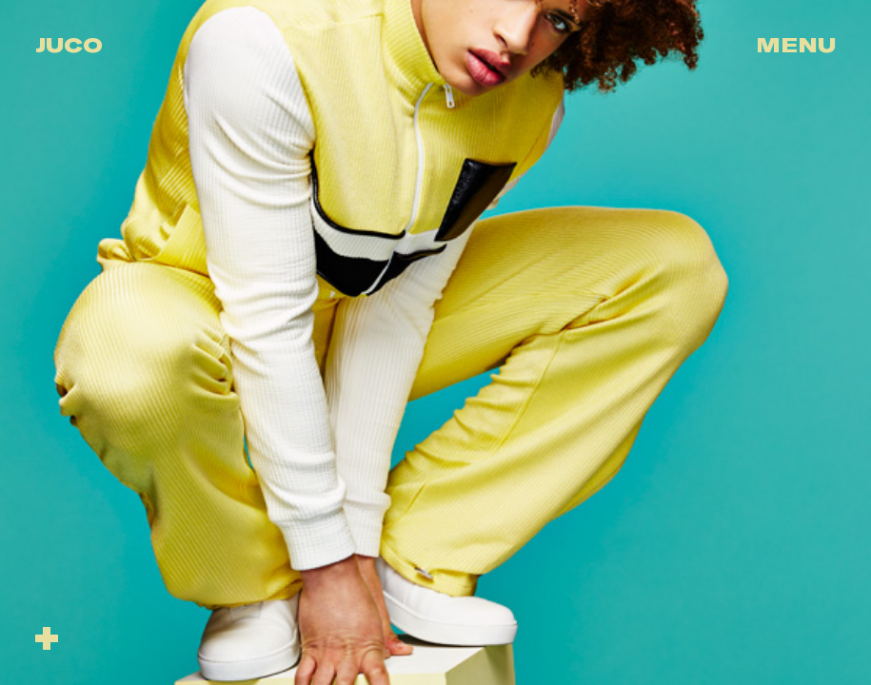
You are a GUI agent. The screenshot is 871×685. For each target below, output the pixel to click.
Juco (69, 44)
